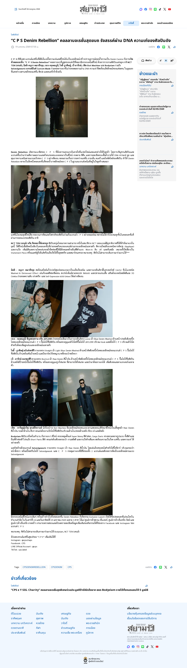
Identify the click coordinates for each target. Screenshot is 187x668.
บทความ (51, 23)
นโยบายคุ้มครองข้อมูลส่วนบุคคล (144, 613)
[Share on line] (163, 47)
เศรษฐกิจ (83, 23)
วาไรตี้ (131, 23)
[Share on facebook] (158, 47)
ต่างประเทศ (99, 23)
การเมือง (36, 23)
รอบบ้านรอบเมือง (165, 23)
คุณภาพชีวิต (115, 23)
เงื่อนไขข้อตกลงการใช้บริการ (142, 618)
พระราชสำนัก (147, 23)
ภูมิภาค (67, 23)
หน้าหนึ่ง (20, 23)
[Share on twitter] (169, 47)
